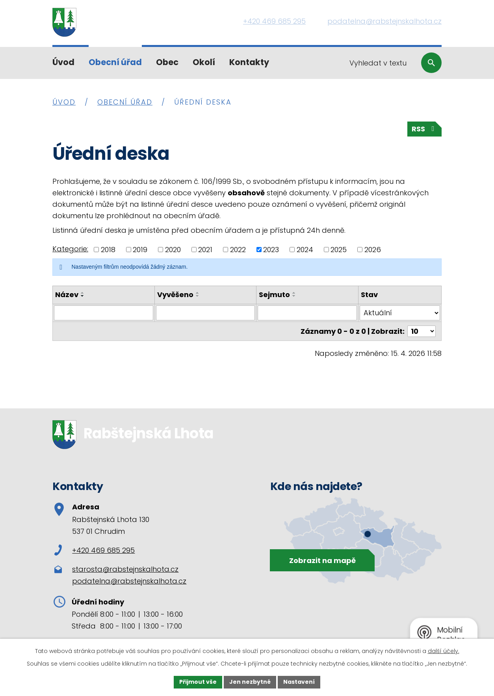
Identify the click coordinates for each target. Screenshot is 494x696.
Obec (167, 62)
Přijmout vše (198, 682)
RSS (425, 129)
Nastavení (299, 682)
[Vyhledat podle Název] (103, 312)
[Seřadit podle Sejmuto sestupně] (294, 295)
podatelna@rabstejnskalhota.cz (129, 581)
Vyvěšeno (175, 294)
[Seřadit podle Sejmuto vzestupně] (294, 292)
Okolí (204, 62)
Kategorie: (70, 249)
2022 (238, 249)
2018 (108, 249)
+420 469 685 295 (94, 550)
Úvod (63, 62)
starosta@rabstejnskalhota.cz (125, 569)
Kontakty (249, 62)
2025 (339, 249)
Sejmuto (274, 294)
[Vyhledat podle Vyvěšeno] (205, 312)
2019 (140, 249)
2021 (205, 249)
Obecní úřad (115, 62)
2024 (305, 249)
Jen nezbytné (250, 682)
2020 (173, 249)
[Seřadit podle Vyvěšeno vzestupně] (197, 292)
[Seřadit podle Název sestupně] (82, 295)
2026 (372, 249)
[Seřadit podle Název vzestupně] (82, 292)
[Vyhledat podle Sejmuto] (307, 312)
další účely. (443, 651)
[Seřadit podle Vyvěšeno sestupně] (197, 295)
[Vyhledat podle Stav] (400, 312)
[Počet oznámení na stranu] (421, 331)
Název (66, 294)
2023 (271, 249)
